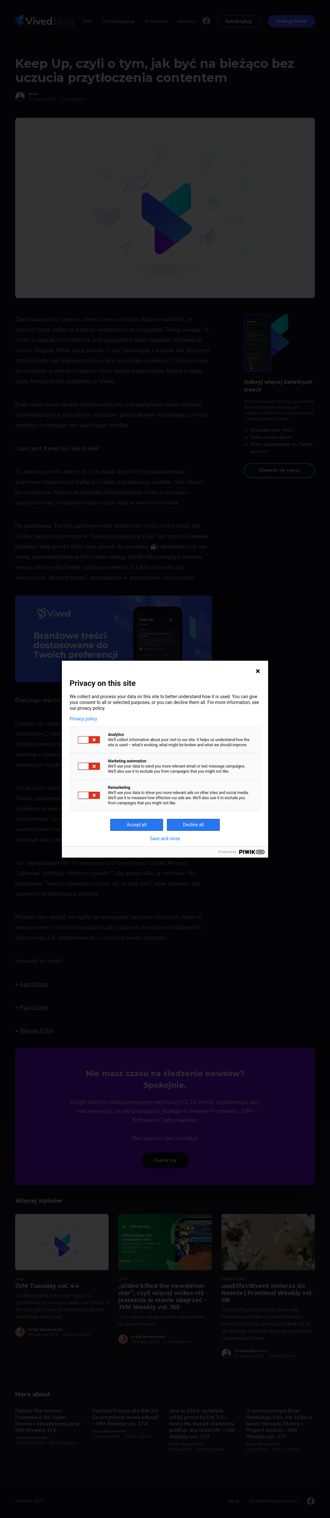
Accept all (137, 824)
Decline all (193, 824)
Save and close (165, 838)
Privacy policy (83, 718)
